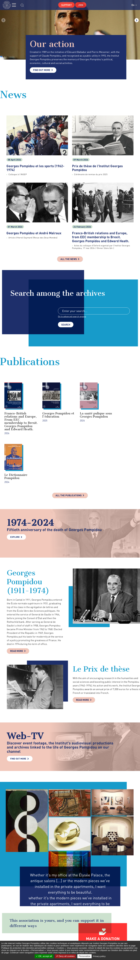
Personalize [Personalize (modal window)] (84, 956)
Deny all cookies (65, 956)
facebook (98, 939)
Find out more (42, 69)
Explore (15, 493)
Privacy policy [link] (99, 956)
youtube (125, 939)
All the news (68, 259)
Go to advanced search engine (72, 316)
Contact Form (62, 939)
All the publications (68, 451)
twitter (103, 939)
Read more (17, 607)
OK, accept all (44, 956)
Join (81, 4)
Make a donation (103, 895)
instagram (110, 939)
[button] (1, 56)
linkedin (117, 939)
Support (66, 4)
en (134, 4)
